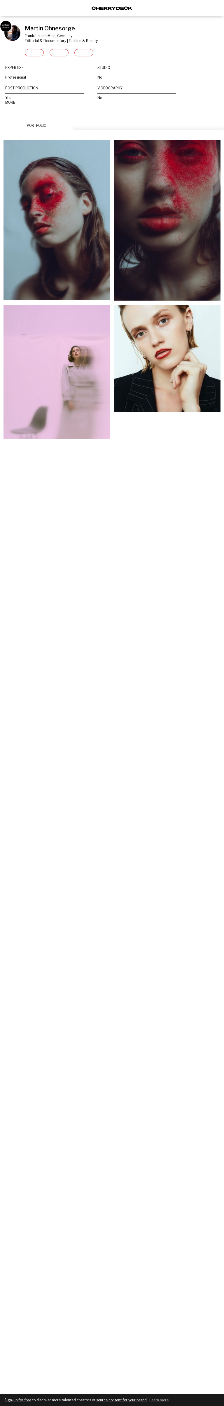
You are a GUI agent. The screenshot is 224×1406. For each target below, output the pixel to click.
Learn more (159, 1400)
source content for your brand (121, 1400)
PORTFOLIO (36, 125)
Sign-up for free (17, 1400)
